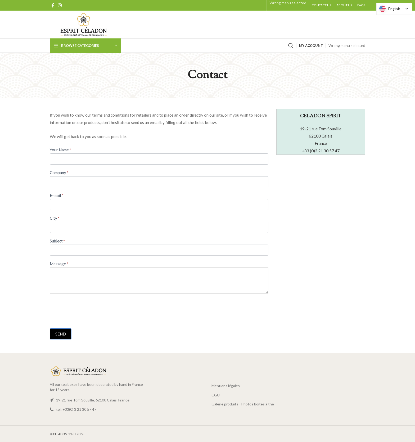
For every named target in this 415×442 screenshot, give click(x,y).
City (55, 218)
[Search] (291, 45)
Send (60, 334)
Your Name (60, 149)
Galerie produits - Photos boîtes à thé (242, 404)
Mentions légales (225, 385)
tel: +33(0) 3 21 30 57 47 (76, 409)
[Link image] (79, 371)
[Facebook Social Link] (53, 5)
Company (59, 172)
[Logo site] (84, 24)
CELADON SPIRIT (64, 434)
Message (59, 263)
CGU (215, 395)
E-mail (56, 195)
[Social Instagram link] (59, 5)
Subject (57, 240)
